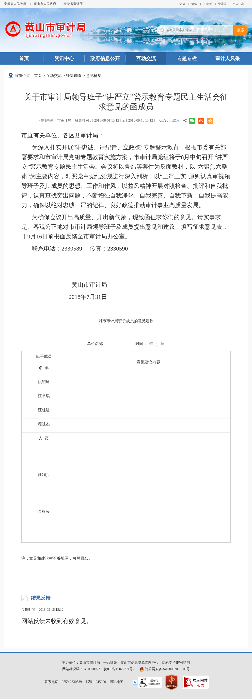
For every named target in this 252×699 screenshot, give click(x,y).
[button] (207, 4)
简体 (182, 4)
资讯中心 (64, 58)
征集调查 (74, 75)
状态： (169, 120)
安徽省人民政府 (15, 4)
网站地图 (116, 682)
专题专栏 (187, 58)
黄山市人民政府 (45, 4)
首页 (24, 58)
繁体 (194, 4)
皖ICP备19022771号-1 (120, 669)
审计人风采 (227, 58)
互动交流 (146, 58)
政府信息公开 (105, 58)
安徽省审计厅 (73, 4)
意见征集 (94, 75)
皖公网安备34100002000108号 (164, 669)
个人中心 (238, 4)
